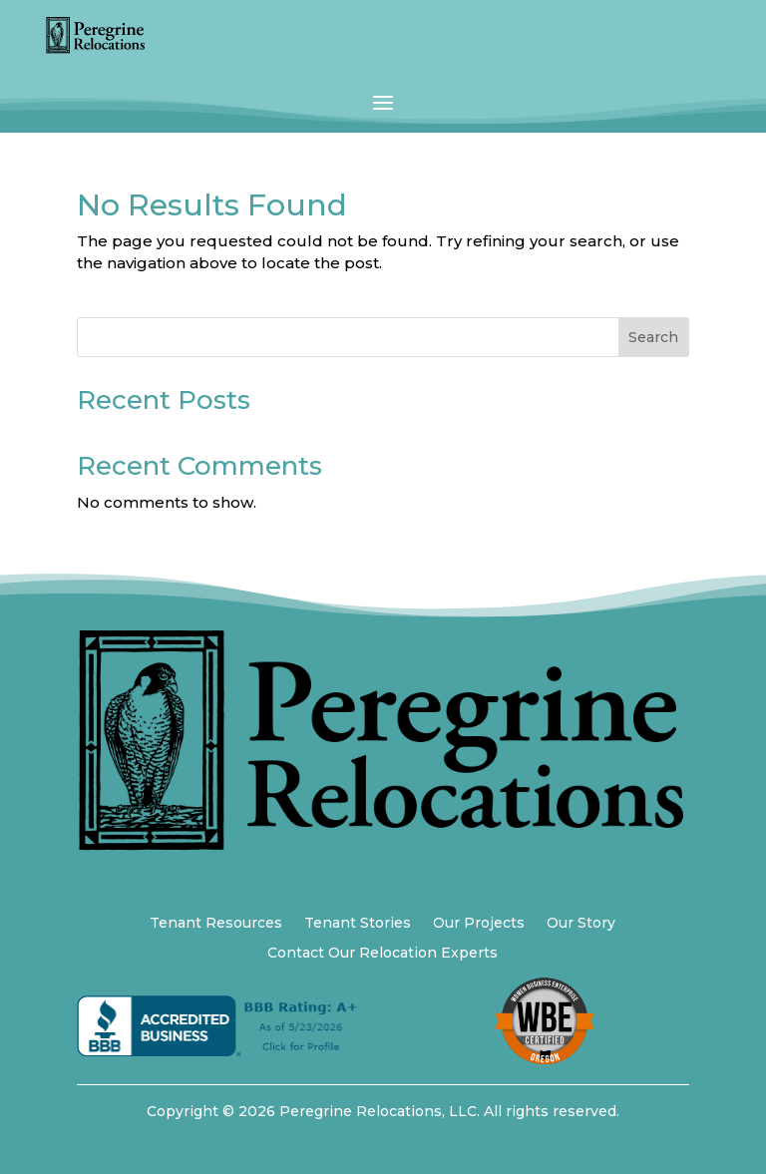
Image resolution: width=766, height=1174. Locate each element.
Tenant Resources (216, 924)
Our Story (581, 924)
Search (653, 337)
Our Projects (479, 924)
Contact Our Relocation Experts (382, 954)
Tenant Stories (357, 924)
